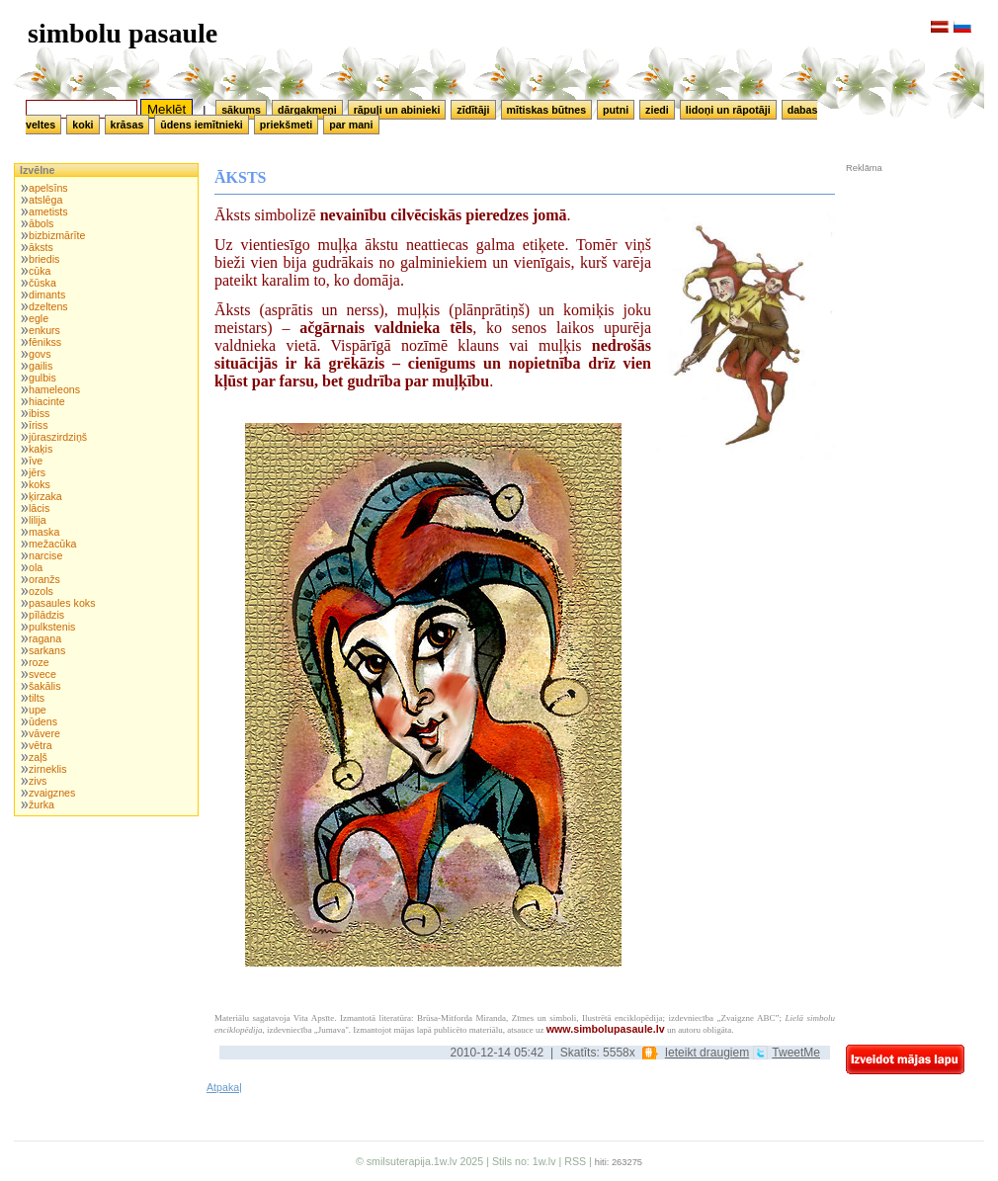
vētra (40, 745)
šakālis (45, 686)
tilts (36, 698)
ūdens (43, 721)
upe (37, 710)
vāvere (44, 733)
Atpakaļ (224, 1087)
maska (44, 532)
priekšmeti (286, 124)
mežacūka (53, 543)
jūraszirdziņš (58, 437)
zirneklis (48, 769)
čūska (42, 283)
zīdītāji (473, 110)
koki (82, 124)
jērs (37, 472)
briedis (44, 259)
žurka (41, 804)
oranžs (44, 579)
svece (42, 674)
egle (38, 318)
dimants (47, 294)
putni (615, 110)
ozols (41, 591)
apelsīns (48, 188)
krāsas (127, 124)
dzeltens (48, 306)
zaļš (38, 757)
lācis (39, 508)
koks (39, 484)
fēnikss (45, 342)
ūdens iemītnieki (201, 124)
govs (40, 354)
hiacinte (47, 401)
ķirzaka (45, 496)
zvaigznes (52, 793)
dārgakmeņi (307, 110)
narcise (45, 555)
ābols (41, 223)
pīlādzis (46, 615)
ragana (45, 638)
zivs (37, 781)
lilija (37, 520)
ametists (48, 211)
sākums (241, 110)
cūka (40, 271)
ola (35, 567)
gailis (40, 366)
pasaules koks (62, 603)
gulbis (42, 377)
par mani (351, 124)
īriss (38, 425)
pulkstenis (52, 627)
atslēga (45, 200)
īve (35, 460)
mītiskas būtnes (547, 110)
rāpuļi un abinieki (397, 110)
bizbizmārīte (57, 235)
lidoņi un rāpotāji (728, 110)
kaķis (40, 449)
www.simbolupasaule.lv (605, 1029)
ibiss (39, 413)
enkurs (44, 330)
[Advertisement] (905, 305)
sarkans (47, 650)
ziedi (657, 110)
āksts (41, 247)
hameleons (54, 389)
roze (39, 662)
